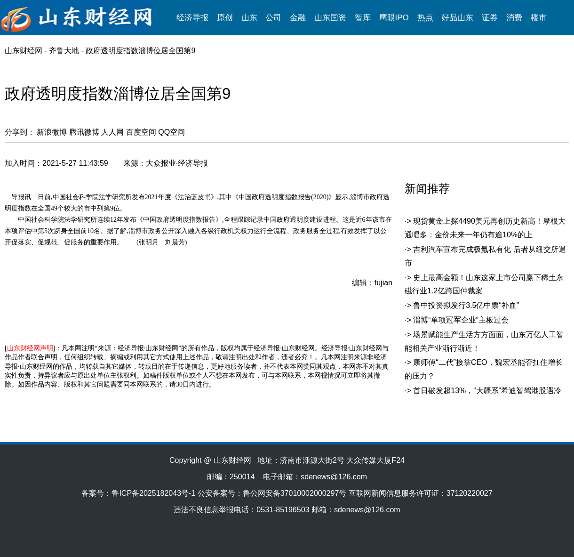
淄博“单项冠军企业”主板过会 (461, 320)
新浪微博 (52, 132)
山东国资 (330, 17)
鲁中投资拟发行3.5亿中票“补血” (466, 305)
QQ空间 (171, 132)
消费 (514, 17)
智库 (363, 17)
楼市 (539, 17)
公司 (273, 17)
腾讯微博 (84, 132)
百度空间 (141, 132)
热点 (425, 17)
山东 (249, 17)
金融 (298, 17)
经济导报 (192, 17)
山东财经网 (23, 51)
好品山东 (457, 17)
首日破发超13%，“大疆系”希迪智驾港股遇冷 (487, 391)
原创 (225, 17)
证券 (490, 17)
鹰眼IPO (394, 17)
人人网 (112, 132)
